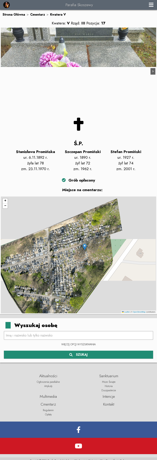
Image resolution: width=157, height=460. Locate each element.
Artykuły (48, 386)
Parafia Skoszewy (79, 5)
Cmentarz (37, 14)
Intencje (109, 396)
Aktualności (48, 376)
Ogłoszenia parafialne (48, 382)
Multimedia (48, 396)
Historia (109, 386)
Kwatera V (58, 14)
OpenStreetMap (139, 312)
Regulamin (48, 410)
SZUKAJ (78, 354)
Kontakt (108, 404)
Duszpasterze (109, 390)
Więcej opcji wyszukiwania (78, 344)
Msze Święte (109, 382)
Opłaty (48, 414)
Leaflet (126, 312)
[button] (85, 247)
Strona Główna (13, 14)
